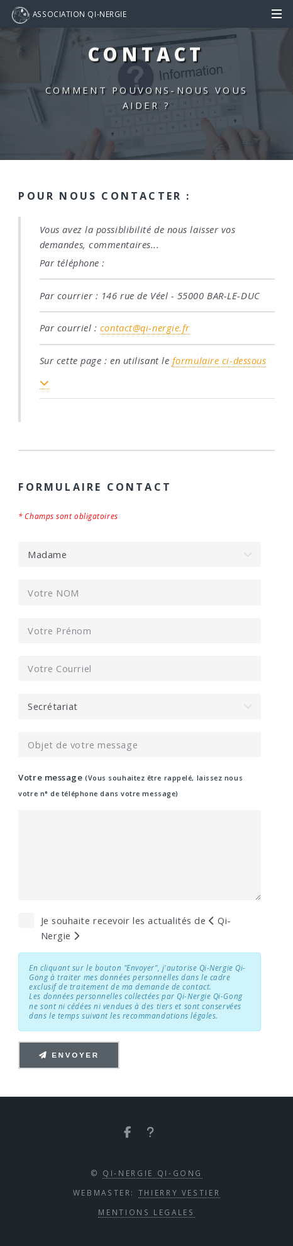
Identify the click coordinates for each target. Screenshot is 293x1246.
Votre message (130, 785)
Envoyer (69, 1055)
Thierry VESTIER (179, 1192)
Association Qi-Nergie (68, 15)
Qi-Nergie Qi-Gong (152, 1173)
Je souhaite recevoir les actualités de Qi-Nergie (136, 928)
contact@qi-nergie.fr (145, 327)
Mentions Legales (146, 1212)
